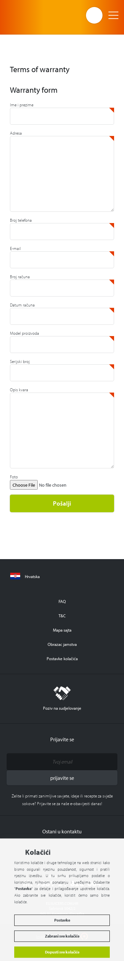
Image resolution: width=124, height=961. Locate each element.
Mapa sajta (62, 630)
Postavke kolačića (62, 658)
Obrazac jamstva (62, 644)
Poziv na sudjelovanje (62, 698)
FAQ (62, 601)
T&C (62, 615)
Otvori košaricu (94, 15)
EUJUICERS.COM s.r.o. (32, 15)
